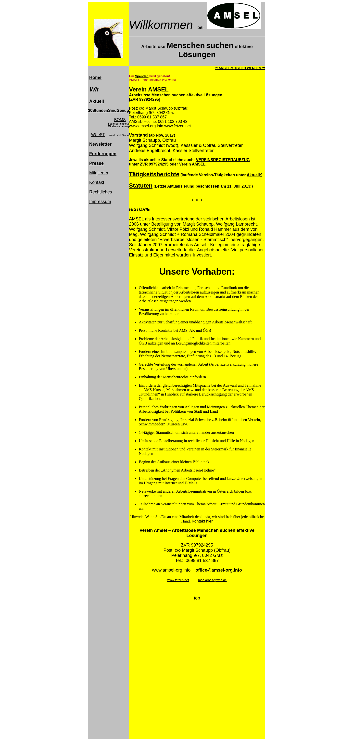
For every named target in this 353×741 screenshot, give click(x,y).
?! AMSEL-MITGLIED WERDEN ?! (240, 68)
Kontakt (96, 182)
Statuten (140, 185)
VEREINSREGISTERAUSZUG (223, 160)
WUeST (98, 135)
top (197, 598)
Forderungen (102, 153)
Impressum (100, 201)
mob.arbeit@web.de (212, 580)
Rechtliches (100, 192)
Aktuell (96, 101)
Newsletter (100, 144)
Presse (96, 163)
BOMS (120, 120)
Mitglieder (98, 172)
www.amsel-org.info (171, 570)
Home (95, 77)
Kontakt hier (202, 521)
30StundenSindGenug (108, 110)
